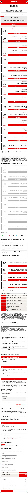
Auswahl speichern (21, 490)
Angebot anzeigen (17, 86)
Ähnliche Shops (4, 453)
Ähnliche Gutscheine (5, 461)
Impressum (13, 489)
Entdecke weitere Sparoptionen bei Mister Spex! (9, 458)
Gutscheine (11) (13, 14)
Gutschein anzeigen (17, 33)
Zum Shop (17, 47)
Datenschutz (10, 489)
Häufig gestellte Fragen (5, 462)
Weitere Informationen (5, 467)
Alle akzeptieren (7, 490)
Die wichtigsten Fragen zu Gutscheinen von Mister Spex (10, 459)
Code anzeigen (17, 172)
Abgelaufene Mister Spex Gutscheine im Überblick (9, 455)
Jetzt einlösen (14, 24)
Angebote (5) (21, 14)
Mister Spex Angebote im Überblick (7, 456)
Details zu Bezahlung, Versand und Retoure (8, 464)
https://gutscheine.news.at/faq (12, 438)
